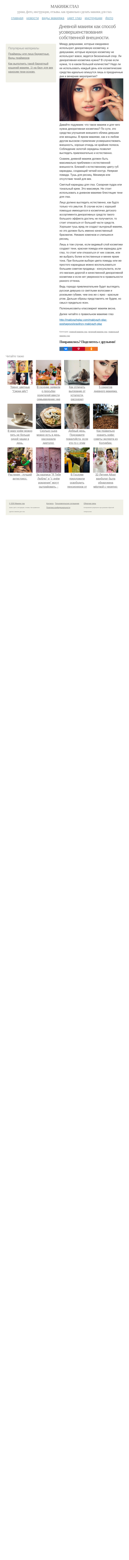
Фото (109, 18)
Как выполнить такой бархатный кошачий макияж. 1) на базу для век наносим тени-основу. (30, 67)
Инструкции (93, 18)
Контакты (50, 503)
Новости (32, 18)
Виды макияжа (53, 18)
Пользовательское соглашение (67, 503)
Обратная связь (90, 503)
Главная (17, 18)
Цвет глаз (74, 18)
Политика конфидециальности (58, 508)
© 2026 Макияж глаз (17, 503)
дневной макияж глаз (78, 332)
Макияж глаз (65, 6)
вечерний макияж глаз (97, 332)
